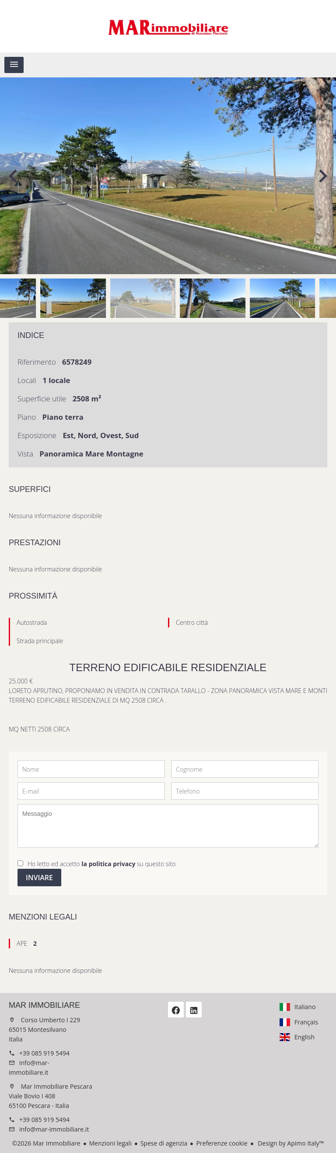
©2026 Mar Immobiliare (46, 1143)
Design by (290, 1143)
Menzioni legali (110, 1143)
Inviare (39, 877)
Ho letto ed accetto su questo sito (101, 864)
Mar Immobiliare (44, 1005)
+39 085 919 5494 (44, 1053)
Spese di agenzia (164, 1143)
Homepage (168, 26)
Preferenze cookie (221, 1143)
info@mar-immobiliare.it (54, 1129)
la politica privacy (108, 864)
